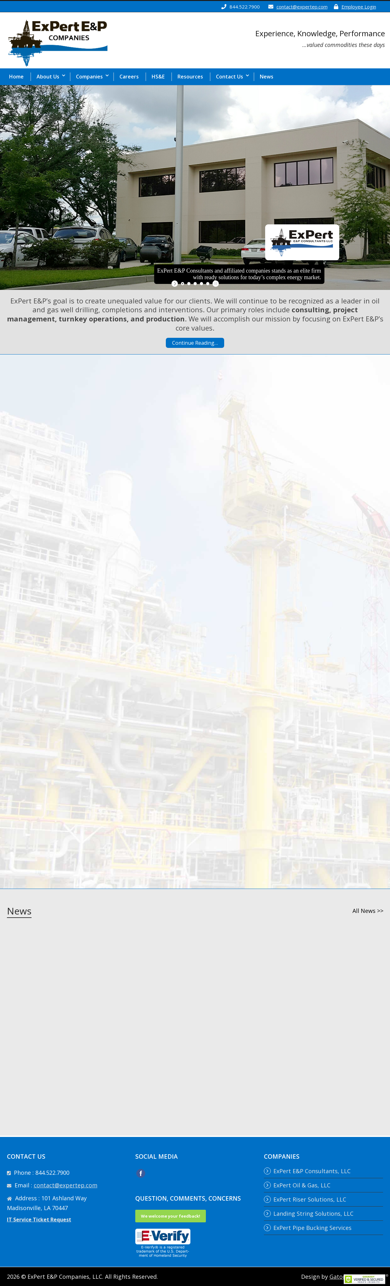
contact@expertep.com (302, 6)
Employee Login (358, 6)
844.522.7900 (245, 6)
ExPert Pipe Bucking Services (312, 1227)
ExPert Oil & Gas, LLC (301, 1185)
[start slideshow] (175, 283)
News (266, 76)
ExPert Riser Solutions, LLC (309, 1199)
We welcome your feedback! (170, 1216)
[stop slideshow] (215, 283)
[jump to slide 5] (208, 283)
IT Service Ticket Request (39, 1219)
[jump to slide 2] (189, 283)
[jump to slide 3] (195, 283)
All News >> (367, 910)
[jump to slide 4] (201, 283)
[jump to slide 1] (182, 283)
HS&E (158, 76)
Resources (190, 76)
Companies (89, 76)
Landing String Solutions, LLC (313, 1213)
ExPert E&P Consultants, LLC (312, 1171)
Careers (129, 76)
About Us (48, 76)
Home (16, 76)
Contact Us (229, 76)
